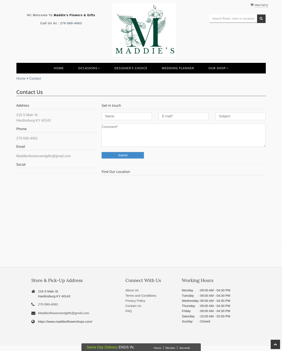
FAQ (128, 311)
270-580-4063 (71, 23)
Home (59, 68)
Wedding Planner (178, 68)
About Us (132, 290)
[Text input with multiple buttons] (233, 18)
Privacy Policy (135, 300)
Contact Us (133, 306)
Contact (35, 78)
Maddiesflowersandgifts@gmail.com (63, 313)
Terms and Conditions (140, 295)
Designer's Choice (130, 68)
